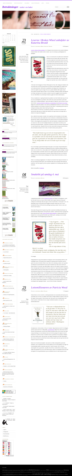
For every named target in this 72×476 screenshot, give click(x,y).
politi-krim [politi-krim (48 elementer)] (16, 474)
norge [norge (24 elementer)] (66, 472)
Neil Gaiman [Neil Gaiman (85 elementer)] (60, 472)
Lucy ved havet (6, 251)
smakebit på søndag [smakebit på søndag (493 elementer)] (41, 474)
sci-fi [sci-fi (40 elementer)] (23, 474)
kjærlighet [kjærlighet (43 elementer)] (30, 472)
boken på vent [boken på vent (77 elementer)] (25, 470)
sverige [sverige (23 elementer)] (59, 474)
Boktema (42, 178)
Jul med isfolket (5, 164)
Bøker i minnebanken (7, 3)
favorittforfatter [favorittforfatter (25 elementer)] (5, 472)
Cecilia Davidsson (6, 219)
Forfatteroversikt (18, 3)
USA (24, 62)
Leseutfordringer (35, 3)
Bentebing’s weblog (9, 249)
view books (13, 125)
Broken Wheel (24, 56)
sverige (21, 62)
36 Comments (65, 178)
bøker (20, 56)
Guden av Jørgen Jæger (10, 410)
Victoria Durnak (6, 198)
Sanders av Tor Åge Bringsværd (8, 294)
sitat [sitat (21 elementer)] (31, 474)
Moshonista (7, 343)
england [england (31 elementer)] (59, 470)
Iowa (24, 57)
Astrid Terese (9, 117)
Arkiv (43, 3)
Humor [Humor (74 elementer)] (22, 472)
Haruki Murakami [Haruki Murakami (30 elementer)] (11, 472)
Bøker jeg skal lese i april (7, 300)
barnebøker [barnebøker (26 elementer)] (10, 470)
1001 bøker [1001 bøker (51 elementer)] (5, 470)
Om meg (47, 3)
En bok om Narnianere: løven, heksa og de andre (7, 223)
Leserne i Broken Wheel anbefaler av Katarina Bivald (50, 41)
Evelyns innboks (5, 197)
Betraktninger (10, 6)
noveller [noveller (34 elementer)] (4, 474)
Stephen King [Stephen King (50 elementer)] (54, 474)
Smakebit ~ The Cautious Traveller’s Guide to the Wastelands (8, 414)
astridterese (37, 46)
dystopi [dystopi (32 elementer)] (56, 470)
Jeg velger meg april (6, 263)
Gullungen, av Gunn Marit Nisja (8, 288)
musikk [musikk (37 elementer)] (55, 472)
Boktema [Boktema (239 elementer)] (32, 470)
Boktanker (6, 261)
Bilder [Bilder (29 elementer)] (19, 470)
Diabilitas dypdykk (8, 273)
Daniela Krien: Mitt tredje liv (8, 386)
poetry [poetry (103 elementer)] (11, 474)
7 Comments (66, 291)
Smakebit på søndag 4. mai (45, 174)
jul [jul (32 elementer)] (26, 472)
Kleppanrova (7, 316)
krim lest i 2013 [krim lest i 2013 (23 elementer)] (51, 472)
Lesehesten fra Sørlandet (7, 324)
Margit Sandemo (6, 208)
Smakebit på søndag (48, 198)
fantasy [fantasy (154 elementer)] (66, 470)
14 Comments (65, 46)
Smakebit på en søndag (7, 275)
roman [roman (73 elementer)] (20, 474)
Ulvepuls (4, 381)
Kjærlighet (46, 46)
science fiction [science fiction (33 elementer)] (27, 474)
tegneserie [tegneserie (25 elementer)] (62, 474)
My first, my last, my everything (8, 350)
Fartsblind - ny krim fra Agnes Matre (9, 366)
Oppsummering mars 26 (7, 257)
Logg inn (4, 429)
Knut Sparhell (5, 406)
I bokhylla (6, 298)
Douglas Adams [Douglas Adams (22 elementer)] (52, 470)
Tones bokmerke (8, 369)
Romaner (50, 46)
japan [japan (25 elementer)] (25, 472)
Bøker (42, 46)
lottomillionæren (22, 302)
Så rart (6, 357)
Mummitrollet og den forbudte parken (8, 180)
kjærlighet (23, 59)
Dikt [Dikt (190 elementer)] (47, 470)
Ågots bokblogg (8, 384)
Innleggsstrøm (5, 431)
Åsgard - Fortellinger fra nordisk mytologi (7, 213)
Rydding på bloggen (6, 326)
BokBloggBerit (7, 255)
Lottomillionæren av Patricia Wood (49, 287)
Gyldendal (42, 168)
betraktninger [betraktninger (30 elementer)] (15, 470)
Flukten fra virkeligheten (6, 292)
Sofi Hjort (4, 173)
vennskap (26, 62)
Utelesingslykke (6, 269)
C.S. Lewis (5, 190)
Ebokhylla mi (7, 279)
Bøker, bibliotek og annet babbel (8, 267)
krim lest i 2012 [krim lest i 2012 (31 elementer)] (45, 472)
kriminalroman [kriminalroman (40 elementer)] (38, 472)
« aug (3, 42)
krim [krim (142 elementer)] (33, 472)
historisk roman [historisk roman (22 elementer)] (17, 472)
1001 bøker (27, 3)
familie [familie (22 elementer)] (62, 470)
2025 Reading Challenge (9, 116)
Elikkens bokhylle (8, 286)
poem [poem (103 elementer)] (7, 474)
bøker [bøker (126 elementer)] (38, 470)
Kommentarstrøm (6, 433)
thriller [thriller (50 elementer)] (66, 474)
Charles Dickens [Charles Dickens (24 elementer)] (43, 470)
